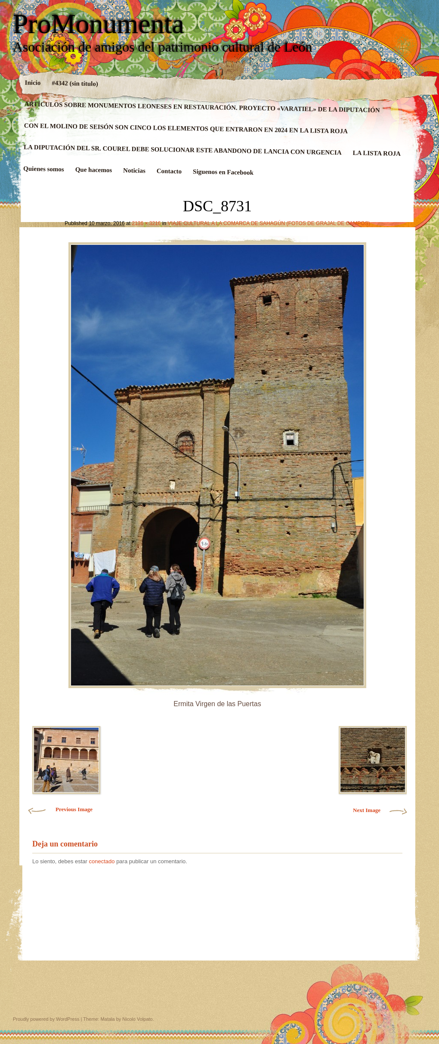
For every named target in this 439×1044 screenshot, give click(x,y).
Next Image (366, 810)
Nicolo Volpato (137, 1019)
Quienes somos (43, 169)
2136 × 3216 (146, 223)
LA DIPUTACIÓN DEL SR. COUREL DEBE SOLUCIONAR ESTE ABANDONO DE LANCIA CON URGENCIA (183, 150)
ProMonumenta (98, 24)
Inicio (33, 82)
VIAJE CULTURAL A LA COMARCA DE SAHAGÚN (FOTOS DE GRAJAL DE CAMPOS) (269, 223)
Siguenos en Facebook (223, 172)
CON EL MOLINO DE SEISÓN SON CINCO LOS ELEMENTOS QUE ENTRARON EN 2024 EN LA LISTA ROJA (186, 128)
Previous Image (74, 809)
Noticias (134, 170)
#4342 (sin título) (75, 83)
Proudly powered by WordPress (46, 1019)
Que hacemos (93, 169)
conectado (102, 861)
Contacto (169, 171)
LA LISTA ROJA (376, 153)
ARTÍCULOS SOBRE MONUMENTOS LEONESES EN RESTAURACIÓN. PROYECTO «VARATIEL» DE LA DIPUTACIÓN (202, 107)
